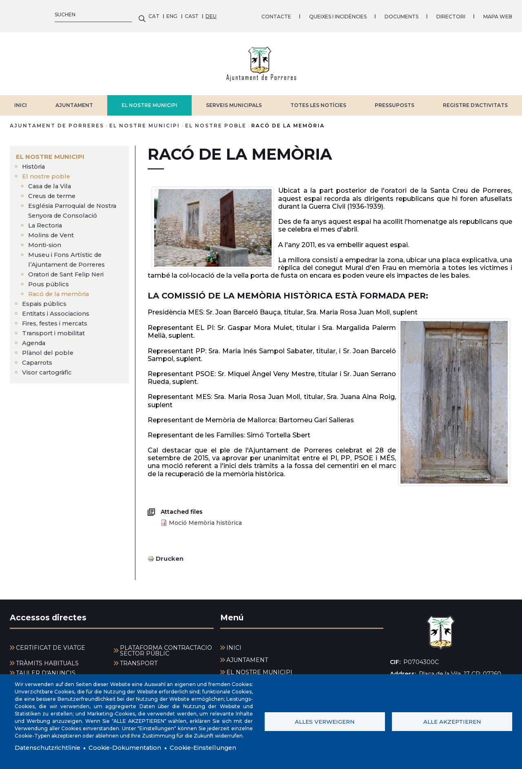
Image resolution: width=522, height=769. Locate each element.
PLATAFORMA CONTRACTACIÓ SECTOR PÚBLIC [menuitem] (166, 646)
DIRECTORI (312, 14)
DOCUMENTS (263, 14)
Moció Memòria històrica (205, 518)
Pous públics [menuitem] (49, 290)
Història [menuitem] (35, 162)
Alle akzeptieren (452, 721)
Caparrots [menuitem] (38, 368)
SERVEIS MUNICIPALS (234, 101)
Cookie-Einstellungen (216, 747)
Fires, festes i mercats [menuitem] (58, 329)
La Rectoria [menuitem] (47, 231)
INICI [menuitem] (233, 643)
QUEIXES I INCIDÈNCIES (199, 14)
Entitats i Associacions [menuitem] (59, 319)
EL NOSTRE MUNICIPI (149, 101)
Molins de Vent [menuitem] (52, 241)
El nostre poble (215, 121)
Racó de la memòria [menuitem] (61, 299)
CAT (15, 14)
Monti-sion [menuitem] (46, 250)
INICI (20, 101)
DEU (72, 14)
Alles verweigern (324, 721)
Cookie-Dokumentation (132, 747)
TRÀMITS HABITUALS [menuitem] (47, 659)
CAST (53, 14)
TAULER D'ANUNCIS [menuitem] (45, 668)
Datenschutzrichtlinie (50, 747)
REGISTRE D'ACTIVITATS (475, 101)
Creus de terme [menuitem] (54, 192)
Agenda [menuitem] (35, 348)
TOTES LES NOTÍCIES (318, 101)
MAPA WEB (359, 14)
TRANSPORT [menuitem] (138, 659)
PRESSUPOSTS (394, 101)
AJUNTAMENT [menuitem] (247, 655)
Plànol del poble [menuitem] (48, 358)
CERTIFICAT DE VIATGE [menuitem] (50, 643)
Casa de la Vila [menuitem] (52, 182)
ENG (33, 14)
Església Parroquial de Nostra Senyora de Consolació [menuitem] (65, 211)
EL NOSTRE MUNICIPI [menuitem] (52, 152)
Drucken (171, 554)
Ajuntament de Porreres (57, 121)
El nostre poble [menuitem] (47, 172)
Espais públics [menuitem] (45, 309)
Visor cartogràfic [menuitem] (49, 378)
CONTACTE (138, 14)
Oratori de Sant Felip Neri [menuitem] (69, 280)
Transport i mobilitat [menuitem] (56, 339)
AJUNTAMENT (74, 101)
